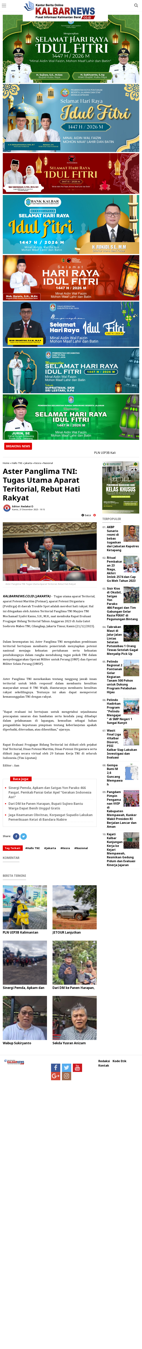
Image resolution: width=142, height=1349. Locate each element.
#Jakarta (50, 848)
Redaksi (104, 1061)
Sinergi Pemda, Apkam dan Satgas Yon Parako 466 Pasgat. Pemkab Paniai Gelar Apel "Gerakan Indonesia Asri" (50, 792)
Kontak (103, 1066)
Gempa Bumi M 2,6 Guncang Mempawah (115, 774)
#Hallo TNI (32, 848)
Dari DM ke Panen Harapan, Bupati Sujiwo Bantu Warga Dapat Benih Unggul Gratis (46, 806)
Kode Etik (119, 1061)
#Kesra (65, 848)
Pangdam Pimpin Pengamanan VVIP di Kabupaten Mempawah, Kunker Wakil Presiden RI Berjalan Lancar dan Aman (122, 809)
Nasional (48, 463)
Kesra (37, 463)
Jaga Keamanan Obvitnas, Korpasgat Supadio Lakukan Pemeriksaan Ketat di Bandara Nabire (51, 817)
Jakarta (28, 463)
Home (6, 463)
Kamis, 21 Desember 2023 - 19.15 (28, 509)
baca (86, 515)
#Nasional (81, 848)
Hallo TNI (17, 463)
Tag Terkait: (13, 848)
